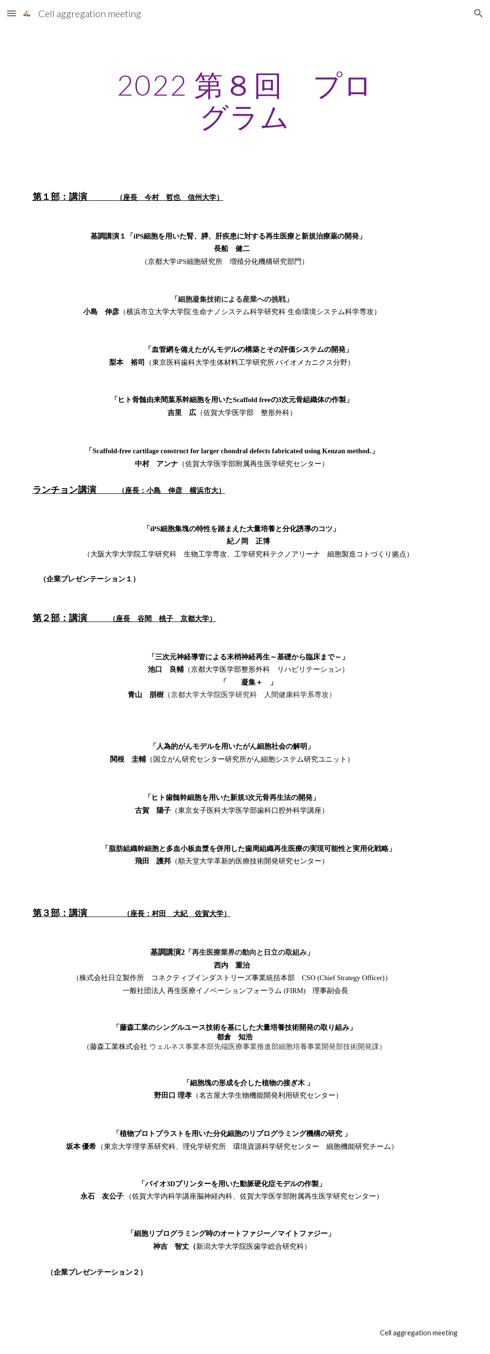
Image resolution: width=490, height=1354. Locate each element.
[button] (11, 13)
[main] (244, 100)
